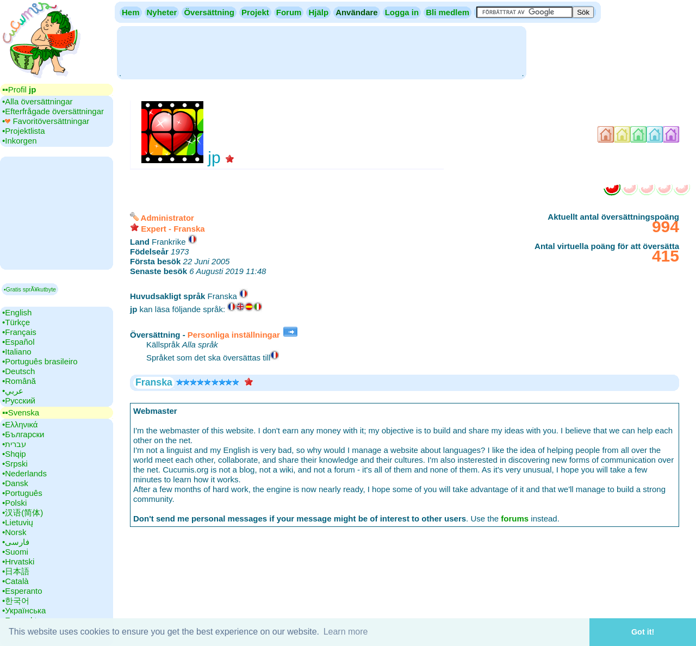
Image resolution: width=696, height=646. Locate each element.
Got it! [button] (642, 632)
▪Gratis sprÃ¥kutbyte (30, 289)
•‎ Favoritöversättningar (45, 121)
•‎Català (15, 581)
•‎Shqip (14, 453)
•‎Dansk (15, 483)
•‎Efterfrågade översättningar (53, 111)
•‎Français (19, 332)
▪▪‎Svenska (20, 412)
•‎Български (23, 434)
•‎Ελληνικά (20, 424)
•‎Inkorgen (19, 140)
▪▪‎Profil (19, 89)
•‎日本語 (15, 571)
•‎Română (19, 381)
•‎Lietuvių (17, 522)
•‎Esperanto (22, 590)
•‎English (17, 312)
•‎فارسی (15, 541)
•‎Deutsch (18, 371)
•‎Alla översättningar (37, 101)
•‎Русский (18, 400)
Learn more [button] (346, 631)
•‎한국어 (15, 600)
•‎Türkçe (16, 322)
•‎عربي (12, 390)
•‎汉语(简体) (22, 512)
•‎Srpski (15, 463)
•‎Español (18, 341)
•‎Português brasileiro (40, 361)
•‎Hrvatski (18, 561)
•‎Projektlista (23, 130)
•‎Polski (14, 502)
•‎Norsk (14, 532)
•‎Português (22, 493)
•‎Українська (24, 610)
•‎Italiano (17, 351)
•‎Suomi (15, 551)
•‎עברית (14, 444)
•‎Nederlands (24, 473)
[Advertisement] (321, 51)
